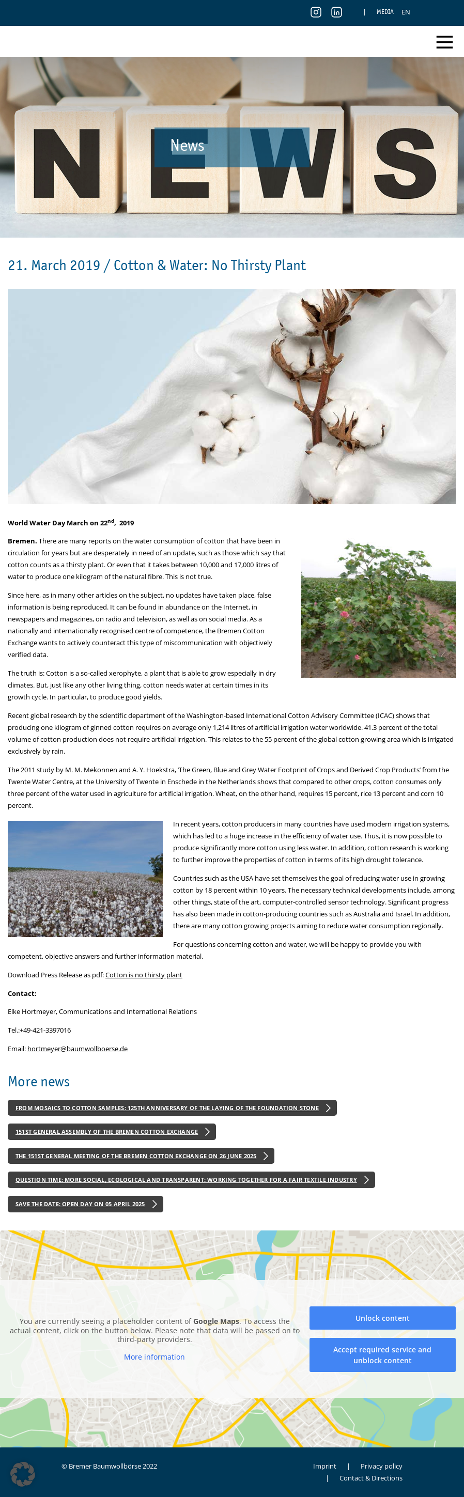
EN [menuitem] (405, 12)
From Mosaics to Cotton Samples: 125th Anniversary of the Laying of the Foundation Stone (167, 1108)
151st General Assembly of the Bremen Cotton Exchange (107, 1131)
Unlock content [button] (382, 1317)
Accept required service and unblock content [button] (382, 1354)
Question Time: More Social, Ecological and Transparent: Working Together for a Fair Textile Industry (186, 1179)
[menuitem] (405, 11)
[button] (22, 1474)
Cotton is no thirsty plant (143, 974)
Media (385, 11)
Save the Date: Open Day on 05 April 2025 (80, 1204)
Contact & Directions (371, 1478)
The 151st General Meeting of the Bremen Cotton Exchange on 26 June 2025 (136, 1156)
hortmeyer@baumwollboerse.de (77, 1048)
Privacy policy (382, 1466)
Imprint (324, 1466)
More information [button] (154, 1356)
